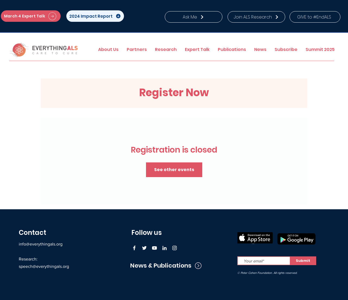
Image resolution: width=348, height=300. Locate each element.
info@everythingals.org (41, 244)
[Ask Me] (193, 17)
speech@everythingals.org (44, 266)
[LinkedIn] (164, 248)
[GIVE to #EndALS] (315, 17)
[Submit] (303, 260)
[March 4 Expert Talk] (31, 16)
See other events (174, 169)
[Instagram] (175, 248)
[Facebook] (134, 248)
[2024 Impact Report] (95, 16)
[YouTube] (154, 248)
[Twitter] (144, 248)
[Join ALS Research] (256, 17)
